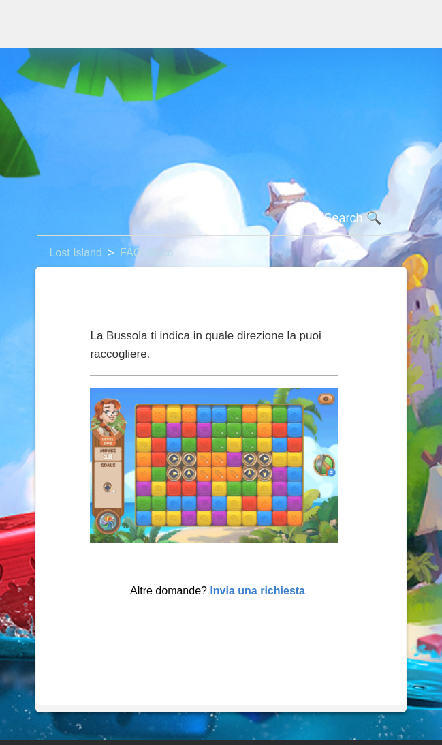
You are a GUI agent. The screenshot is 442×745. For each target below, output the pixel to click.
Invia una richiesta (257, 590)
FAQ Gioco (146, 252)
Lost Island (75, 252)
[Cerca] (220, 219)
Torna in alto (126, 635)
